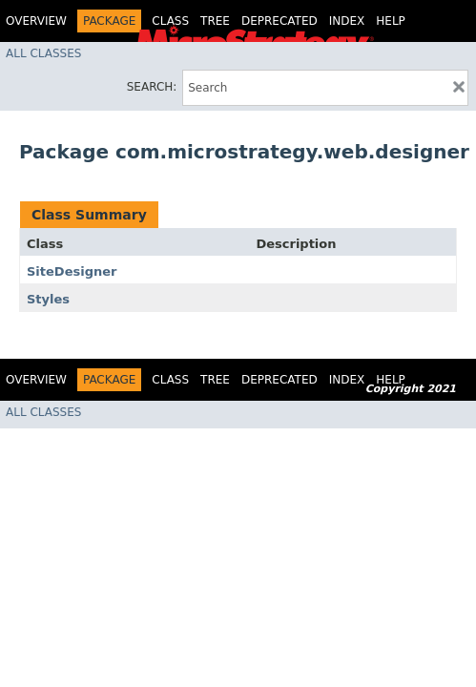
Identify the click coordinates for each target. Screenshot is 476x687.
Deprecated (279, 21)
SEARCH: (152, 87)
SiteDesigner (71, 271)
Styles (48, 299)
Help (390, 21)
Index (347, 21)
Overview (36, 21)
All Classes (43, 53)
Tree (215, 21)
